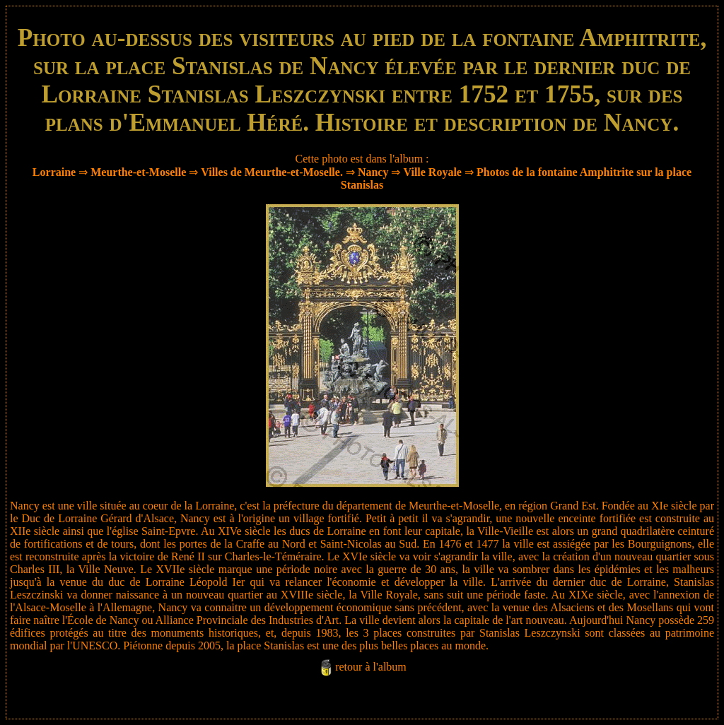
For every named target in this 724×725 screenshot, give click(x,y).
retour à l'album (371, 667)
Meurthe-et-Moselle (138, 172)
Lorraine (54, 172)
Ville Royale (432, 172)
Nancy (373, 172)
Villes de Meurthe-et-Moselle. (272, 172)
